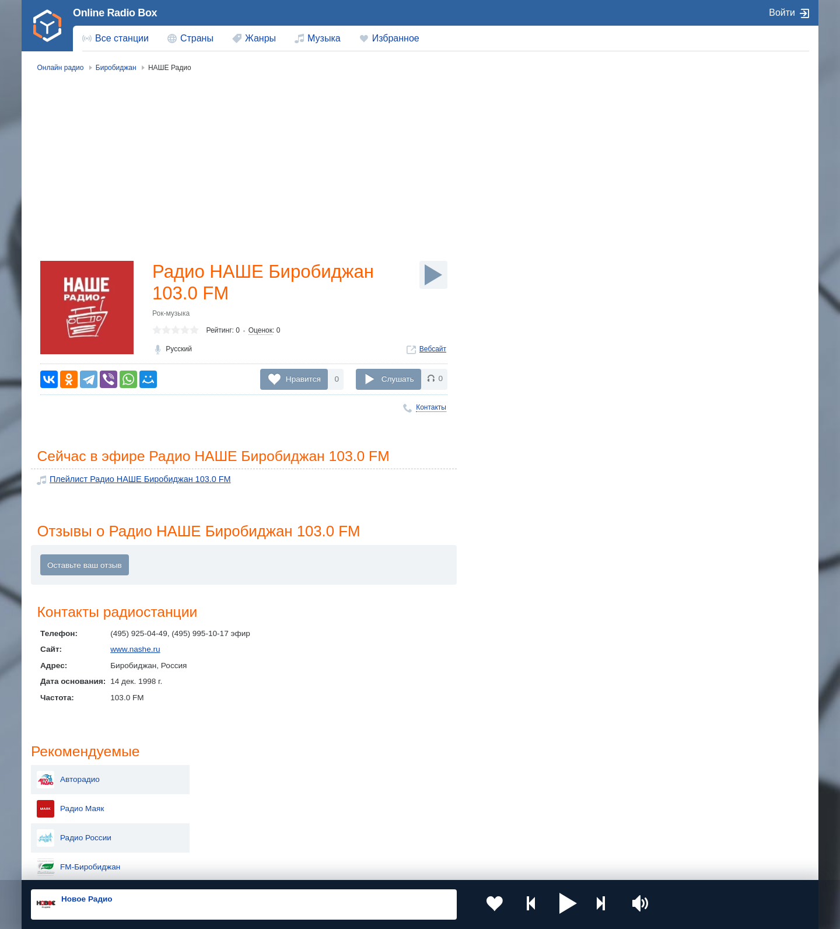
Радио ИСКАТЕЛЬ (701, 238)
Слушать (398, 379)
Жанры (260, 38)
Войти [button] (782, 13)
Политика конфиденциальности (289, 866)
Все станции (122, 38)
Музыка (324, 38)
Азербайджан (390, 834)
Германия (540, 834)
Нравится (303, 379)
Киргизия (68, 794)
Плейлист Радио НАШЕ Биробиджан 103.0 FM (135, 480)
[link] (47, 25)
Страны (197, 38)
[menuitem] (115, 38)
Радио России (693, 179)
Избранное (395, 38)
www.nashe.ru (135, 651)
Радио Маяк (689, 150)
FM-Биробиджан (698, 209)
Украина (223, 775)
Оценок (260, 332)
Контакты (431, 407)
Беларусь (68, 834)
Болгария (540, 794)
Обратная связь (377, 866)
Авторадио (687, 121)
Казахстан (541, 775)
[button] (554, 904)
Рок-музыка (171, 315)
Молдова (382, 775)
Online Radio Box (115, 13)
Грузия (220, 834)
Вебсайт (432, 351)
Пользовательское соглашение (175, 866)
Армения (382, 794)
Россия (64, 775)
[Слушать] (433, 275)
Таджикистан (232, 794)
